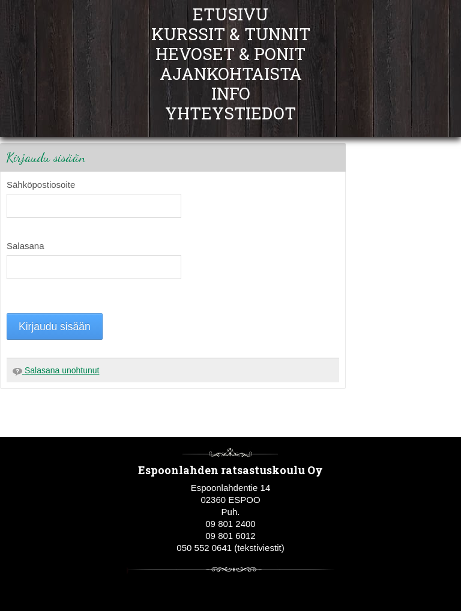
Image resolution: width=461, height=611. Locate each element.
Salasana (25, 246)
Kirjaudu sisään (55, 327)
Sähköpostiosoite (41, 184)
